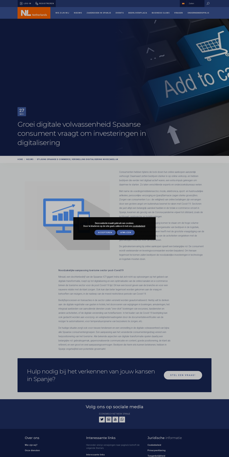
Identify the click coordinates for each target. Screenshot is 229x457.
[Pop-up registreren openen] (44, 3)
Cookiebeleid (154, 445)
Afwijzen (125, 232)
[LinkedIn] (109, 419)
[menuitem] (62, 13)
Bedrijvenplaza (137, 13)
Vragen (178, 13)
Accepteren (105, 232)
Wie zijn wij (62, 13)
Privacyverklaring (156, 450)
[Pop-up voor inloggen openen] (25, 3)
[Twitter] (102, 419)
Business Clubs (161, 13)
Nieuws (78, 13)
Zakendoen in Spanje (99, 13)
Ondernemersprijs (198, 13)
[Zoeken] (207, 3)
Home (20, 159)
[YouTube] (115, 419)
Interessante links (95, 454)
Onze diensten (32, 450)
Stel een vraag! (183, 375)
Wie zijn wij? (31, 445)
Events (120, 13)
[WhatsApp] (122, 419)
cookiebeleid (139, 226)
